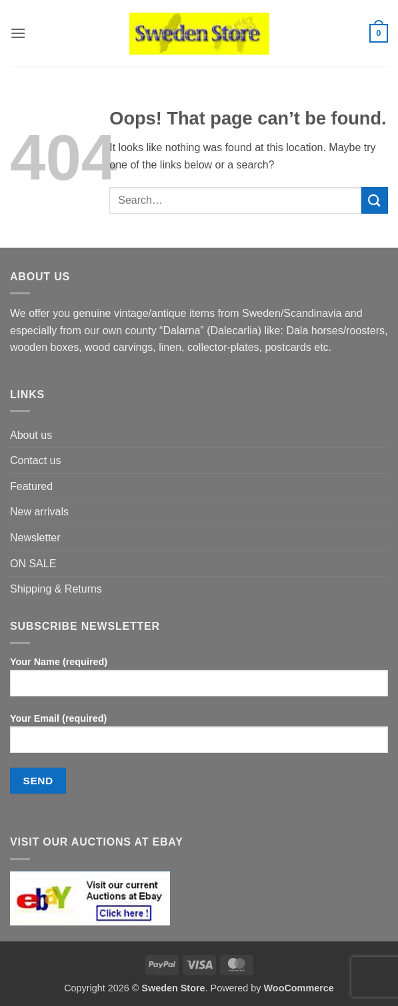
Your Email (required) (199, 738)
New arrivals (39, 511)
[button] (18, 33)
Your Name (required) (199, 681)
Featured (31, 486)
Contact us (35, 460)
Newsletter (35, 537)
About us (31, 435)
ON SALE (33, 563)
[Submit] (374, 200)
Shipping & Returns (56, 589)
